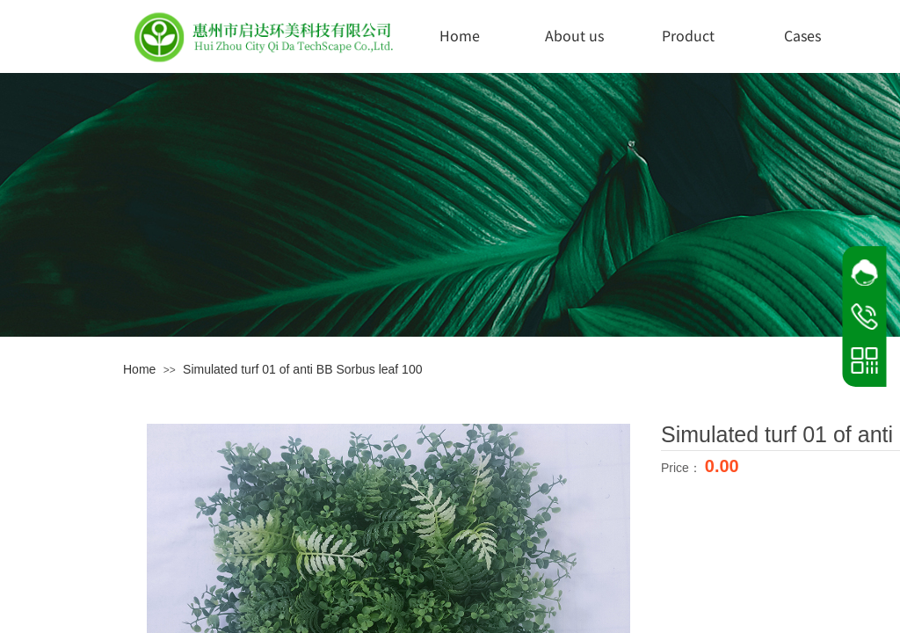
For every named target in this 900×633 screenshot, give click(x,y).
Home (459, 35)
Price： (683, 468)
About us (574, 35)
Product (688, 35)
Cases (802, 35)
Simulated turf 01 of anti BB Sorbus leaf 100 (302, 369)
